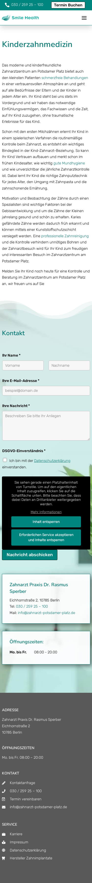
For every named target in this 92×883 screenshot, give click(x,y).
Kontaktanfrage (22, 783)
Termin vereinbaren (25, 799)
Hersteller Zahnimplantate (31, 858)
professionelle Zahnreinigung (65, 236)
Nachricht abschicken (30, 554)
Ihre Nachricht (16, 406)
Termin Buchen (68, 5)
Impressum (19, 842)
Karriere (16, 834)
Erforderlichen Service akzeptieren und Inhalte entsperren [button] (46, 537)
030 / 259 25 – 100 (32, 606)
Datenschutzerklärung (52, 460)
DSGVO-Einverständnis (24, 451)
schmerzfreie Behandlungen (64, 78)
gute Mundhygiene (69, 163)
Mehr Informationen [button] (46, 512)
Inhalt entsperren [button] (46, 522)
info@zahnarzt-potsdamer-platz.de (46, 613)
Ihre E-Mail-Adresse (20, 380)
